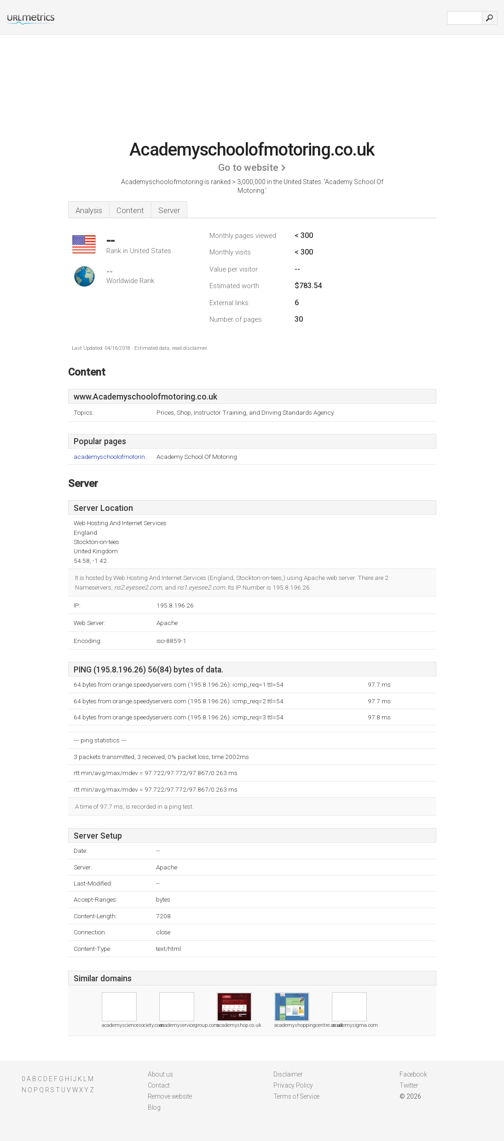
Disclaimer (288, 1074)
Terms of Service (296, 1096)
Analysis (88, 210)
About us (160, 1074)
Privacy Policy (293, 1085)
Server (169, 210)
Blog (154, 1107)
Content (130, 210)
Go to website (248, 167)
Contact (159, 1085)
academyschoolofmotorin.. (111, 456)
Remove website (170, 1096)
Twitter (409, 1085)
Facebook (413, 1074)
